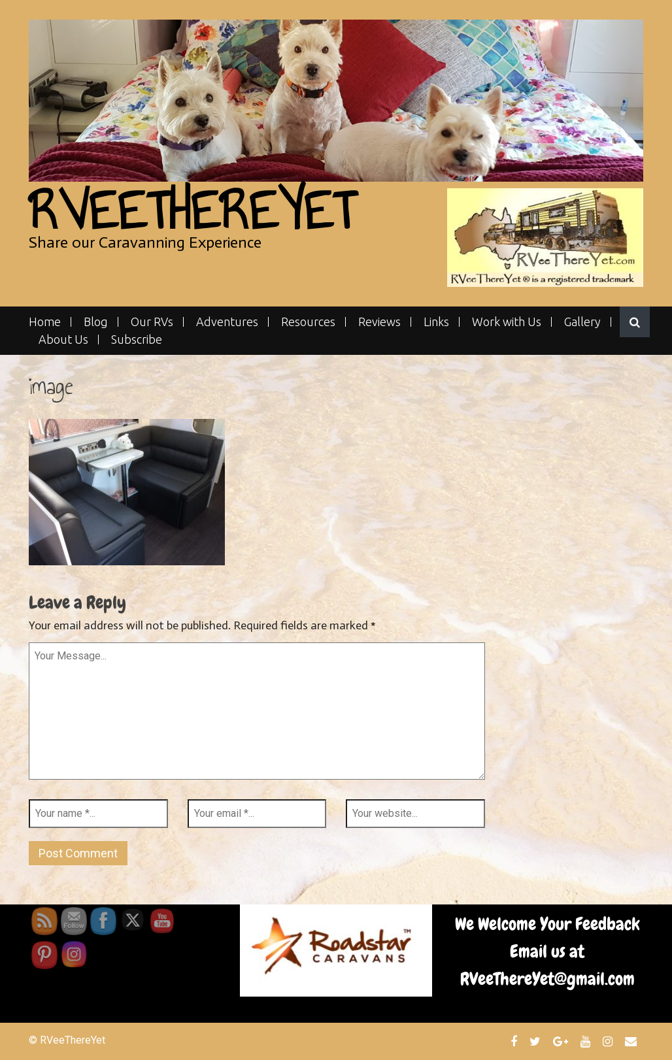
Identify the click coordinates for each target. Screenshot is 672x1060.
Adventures (227, 322)
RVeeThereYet (192, 211)
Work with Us (506, 322)
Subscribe (136, 339)
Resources (308, 322)
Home (45, 322)
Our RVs (152, 322)
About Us (63, 339)
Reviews (379, 322)
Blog (96, 322)
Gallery (582, 322)
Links (436, 322)
